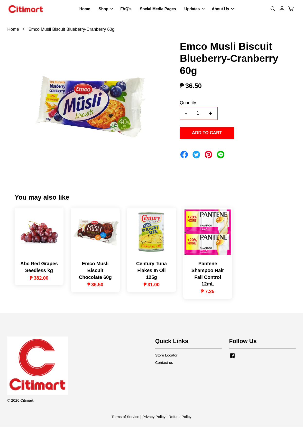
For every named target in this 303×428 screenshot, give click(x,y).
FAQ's (125, 9)
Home (84, 9)
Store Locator (166, 356)
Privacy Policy (153, 417)
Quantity (188, 103)
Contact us (164, 363)
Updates (194, 9)
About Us (223, 9)
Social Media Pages (158, 9)
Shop (106, 9)
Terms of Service (125, 417)
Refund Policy (179, 417)
